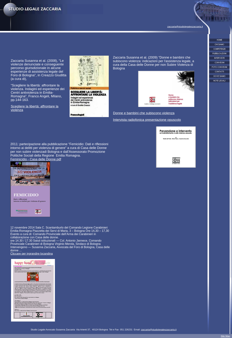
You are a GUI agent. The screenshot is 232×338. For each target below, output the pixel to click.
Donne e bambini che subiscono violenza (144, 113)
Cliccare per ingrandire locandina (31, 253)
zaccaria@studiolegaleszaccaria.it (185, 26)
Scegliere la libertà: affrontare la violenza (34, 108)
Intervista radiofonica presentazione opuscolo (147, 120)
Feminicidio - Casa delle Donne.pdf (35, 159)
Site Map (225, 336)
